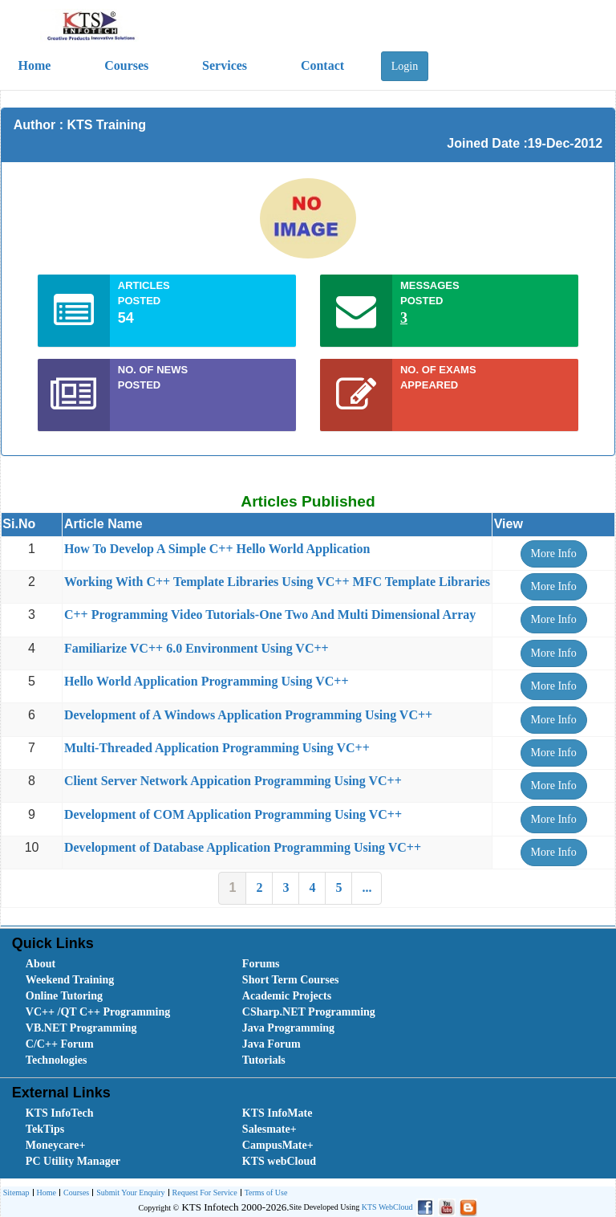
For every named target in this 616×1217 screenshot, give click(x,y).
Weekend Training (70, 980)
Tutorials (264, 1060)
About (40, 964)
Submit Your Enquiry (128, 1193)
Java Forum (271, 1044)
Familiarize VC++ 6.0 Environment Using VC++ (196, 648)
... (366, 887)
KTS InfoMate (277, 1113)
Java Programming (288, 1028)
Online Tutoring (64, 996)
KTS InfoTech (60, 1113)
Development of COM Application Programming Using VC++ (233, 814)
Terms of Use (264, 1193)
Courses (126, 65)
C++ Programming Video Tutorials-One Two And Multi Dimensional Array (270, 614)
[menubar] (311, 1012)
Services (224, 65)
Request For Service (202, 1193)
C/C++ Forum (60, 1044)
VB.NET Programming (81, 1028)
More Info (554, 553)
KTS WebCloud (387, 1207)
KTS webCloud (279, 1161)
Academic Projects (286, 996)
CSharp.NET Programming (308, 1012)
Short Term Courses (290, 980)
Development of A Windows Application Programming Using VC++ (248, 715)
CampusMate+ (278, 1145)
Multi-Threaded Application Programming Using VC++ (217, 748)
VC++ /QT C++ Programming (98, 1012)
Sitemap (16, 1192)
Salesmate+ (269, 1129)
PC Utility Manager (73, 1161)
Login (404, 66)
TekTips (45, 1129)
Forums (261, 964)
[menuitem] (116, 964)
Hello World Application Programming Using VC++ (206, 681)
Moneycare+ (56, 1145)
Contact (322, 65)
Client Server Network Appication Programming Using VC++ (233, 781)
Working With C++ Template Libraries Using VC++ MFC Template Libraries (277, 581)
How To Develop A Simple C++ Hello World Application (217, 549)
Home (44, 1193)
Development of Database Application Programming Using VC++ (242, 847)
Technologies (56, 1060)
